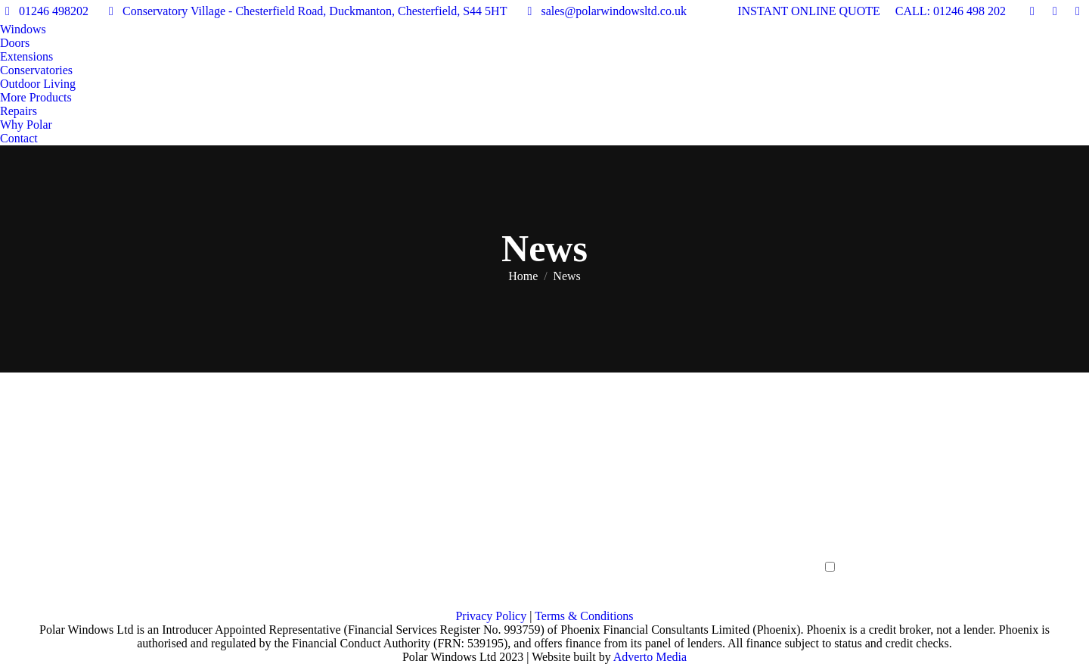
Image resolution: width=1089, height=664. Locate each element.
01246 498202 (44, 11)
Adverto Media (650, 656)
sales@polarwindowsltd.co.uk (604, 11)
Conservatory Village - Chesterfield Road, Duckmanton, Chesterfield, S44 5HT (305, 11)
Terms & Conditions (584, 615)
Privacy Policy (490, 615)
